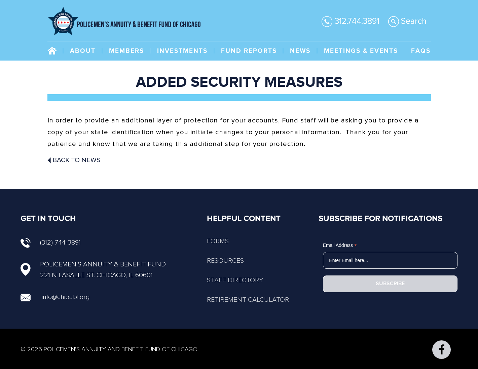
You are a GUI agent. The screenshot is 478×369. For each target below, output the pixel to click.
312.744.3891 (350, 21)
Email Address (340, 245)
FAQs (421, 51)
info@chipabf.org (66, 297)
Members (126, 51)
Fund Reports (249, 51)
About (83, 51)
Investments (182, 51)
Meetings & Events (361, 51)
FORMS (218, 241)
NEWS (300, 51)
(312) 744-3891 (51, 242)
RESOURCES (225, 260)
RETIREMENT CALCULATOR (248, 299)
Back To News (74, 160)
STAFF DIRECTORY (235, 280)
